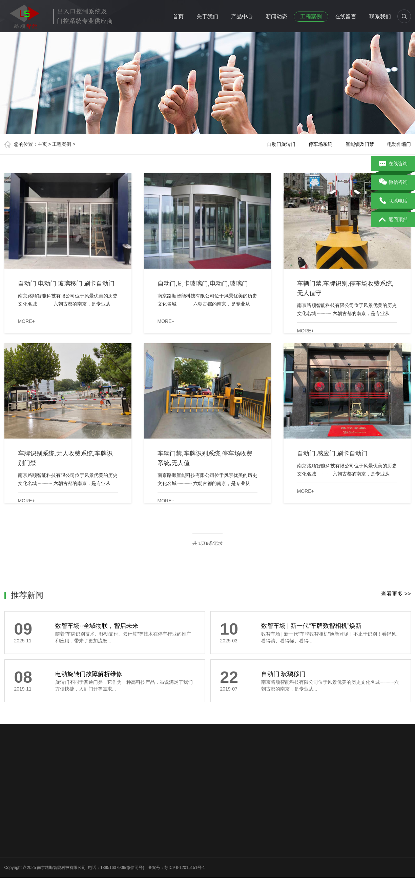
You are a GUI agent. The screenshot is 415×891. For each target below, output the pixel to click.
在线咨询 (393, 164)
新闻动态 (276, 16)
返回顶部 (393, 220)
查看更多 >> (396, 594)
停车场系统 (320, 144)
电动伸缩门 (399, 144)
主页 (42, 144)
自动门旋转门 (281, 144)
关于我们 (207, 16)
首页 (178, 16)
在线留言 (345, 16)
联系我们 (380, 16)
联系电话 (393, 201)
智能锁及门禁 (360, 144)
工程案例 (311, 16)
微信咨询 (393, 182)
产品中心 (242, 16)
